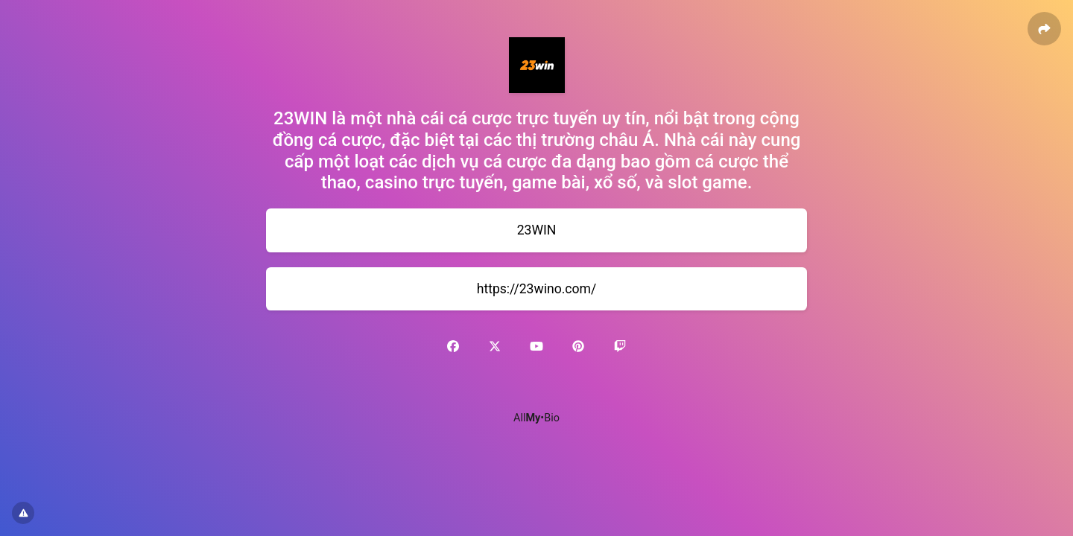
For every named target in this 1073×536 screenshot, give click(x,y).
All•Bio (536, 418)
